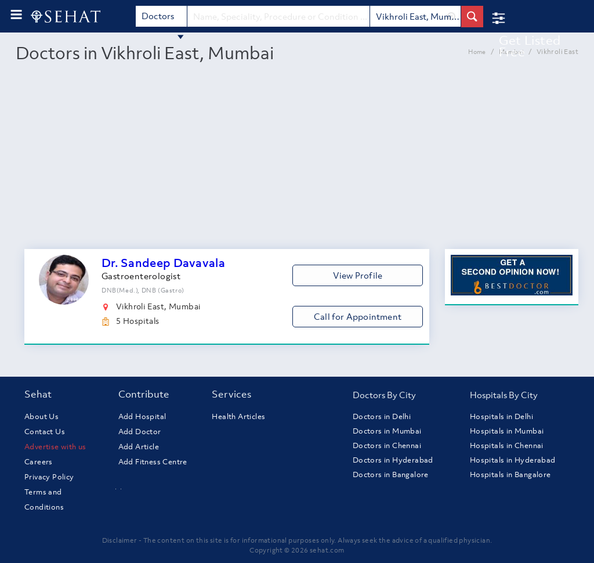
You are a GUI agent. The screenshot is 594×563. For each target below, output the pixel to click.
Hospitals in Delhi (501, 416)
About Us (41, 416)
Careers (38, 462)
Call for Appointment (357, 316)
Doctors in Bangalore (391, 474)
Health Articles (238, 416)
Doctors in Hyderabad (393, 460)
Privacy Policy (49, 477)
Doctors (163, 18)
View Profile (357, 275)
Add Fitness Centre (152, 462)
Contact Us (44, 431)
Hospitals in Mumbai (507, 431)
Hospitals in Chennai (507, 445)
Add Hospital (142, 416)
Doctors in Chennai (387, 445)
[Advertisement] (297, 162)
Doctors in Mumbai (387, 431)
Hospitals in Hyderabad (513, 460)
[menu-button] (16, 15)
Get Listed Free (529, 46)
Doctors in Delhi (382, 416)
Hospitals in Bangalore (510, 474)
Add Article (138, 447)
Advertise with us (55, 447)
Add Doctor (139, 431)
